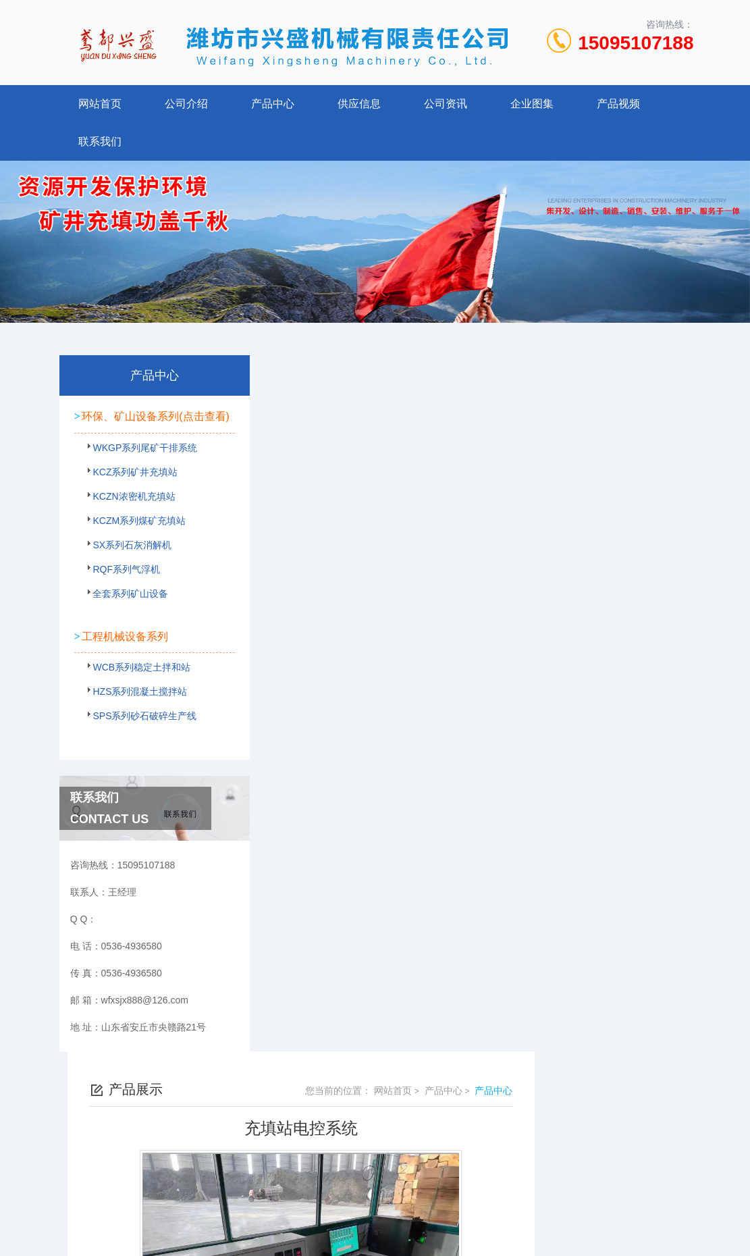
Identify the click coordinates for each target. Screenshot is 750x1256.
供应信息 (359, 103)
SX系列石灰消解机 (126, 563)
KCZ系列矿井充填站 (129, 490)
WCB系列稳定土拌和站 (136, 681)
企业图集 (532, 103)
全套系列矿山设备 (125, 611)
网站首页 (100, 103)
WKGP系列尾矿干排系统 (137, 466)
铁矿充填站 (320, 742)
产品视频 (618, 103)
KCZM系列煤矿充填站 (133, 538)
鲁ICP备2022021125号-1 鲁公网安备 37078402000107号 (474, 1161)
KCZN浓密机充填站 (128, 514)
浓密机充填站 (325, 719)
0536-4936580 (316, 1139)
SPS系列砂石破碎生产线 (137, 730)
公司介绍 (186, 103)
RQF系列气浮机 (121, 587)
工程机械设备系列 (124, 646)
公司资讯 (445, 103)
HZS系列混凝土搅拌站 (134, 705)
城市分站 (36, 1220)
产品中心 (272, 103)
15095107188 (635, 42)
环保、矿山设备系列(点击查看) (129, 422)
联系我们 (100, 141)
